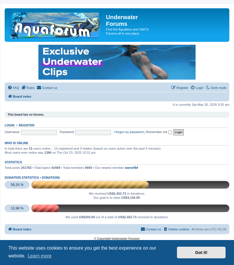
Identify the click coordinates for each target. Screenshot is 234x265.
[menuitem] (13, 87)
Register (27, 125)
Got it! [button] (201, 252)
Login (9, 125)
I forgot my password (128, 132)
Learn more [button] (40, 255)
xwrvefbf (131, 167)
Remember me (159, 132)
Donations (51, 177)
